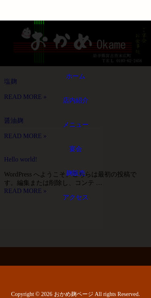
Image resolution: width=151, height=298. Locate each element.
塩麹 (10, 81)
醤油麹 (13, 120)
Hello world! (20, 159)
